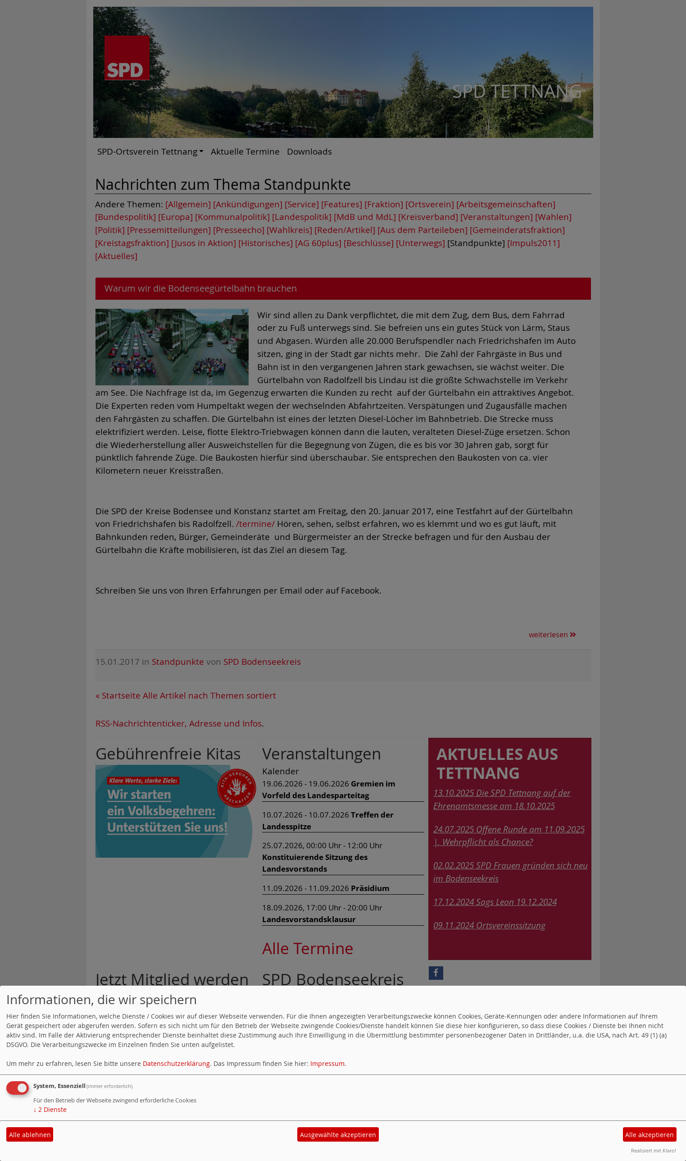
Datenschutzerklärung (176, 1063)
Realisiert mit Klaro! (653, 1150)
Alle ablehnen (30, 1134)
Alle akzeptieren (649, 1134)
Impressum (327, 1063)
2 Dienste (50, 1109)
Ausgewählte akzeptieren (338, 1134)
